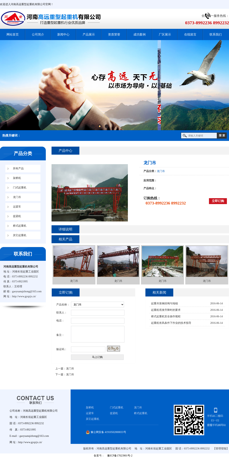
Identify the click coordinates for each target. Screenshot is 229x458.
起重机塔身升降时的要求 (166, 310)
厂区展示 (165, 34)
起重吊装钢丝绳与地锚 (164, 303)
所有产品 (18, 168)
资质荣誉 (114, 34)
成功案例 (139, 34)
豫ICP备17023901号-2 (119, 455)
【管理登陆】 (221, 448)
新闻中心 (63, 34)
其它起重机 (19, 235)
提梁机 (17, 216)
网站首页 (12, 34)
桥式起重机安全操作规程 (166, 316)
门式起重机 (19, 187)
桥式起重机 (19, 225)
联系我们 (216, 34)
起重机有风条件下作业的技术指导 (171, 322)
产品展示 (89, 34)
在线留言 (190, 34)
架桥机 (17, 178)
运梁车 (17, 206)
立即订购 (218, 201)
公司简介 (38, 34)
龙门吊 (17, 197)
